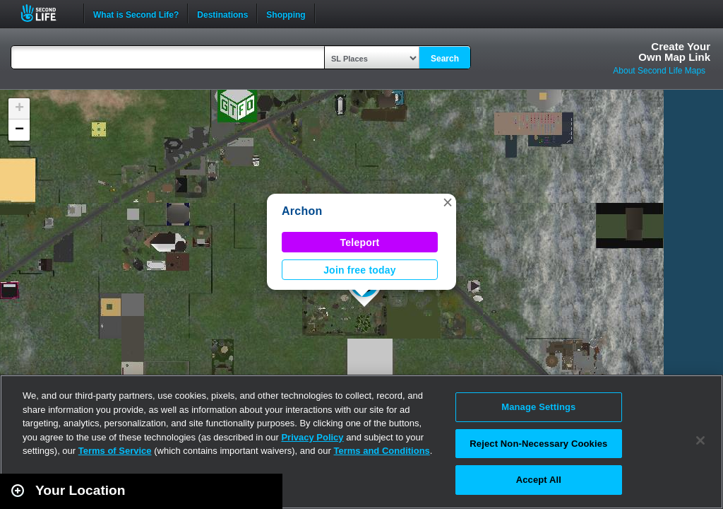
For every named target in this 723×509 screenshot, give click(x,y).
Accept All (538, 479)
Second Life (46, 13)
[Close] (700, 440)
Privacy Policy (312, 437)
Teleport (360, 242)
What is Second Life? (136, 13)
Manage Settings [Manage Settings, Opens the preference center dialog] (538, 407)
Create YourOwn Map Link (674, 51)
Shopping (285, 13)
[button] (447, 202)
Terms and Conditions (382, 450)
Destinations (222, 13)
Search (445, 59)
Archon (302, 211)
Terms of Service (115, 450)
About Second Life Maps (659, 71)
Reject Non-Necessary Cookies (538, 443)
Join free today (359, 270)
